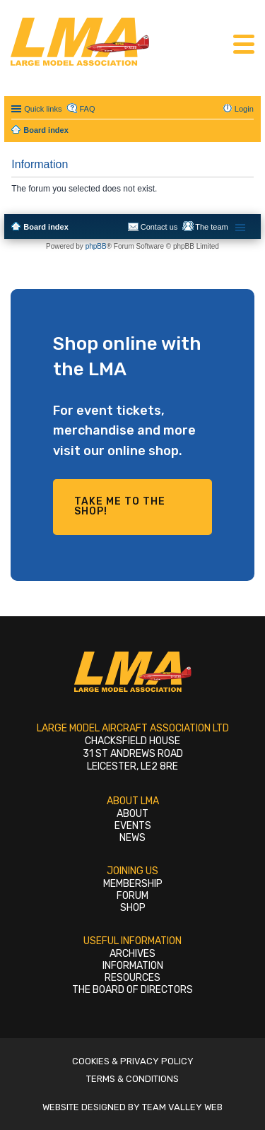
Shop (133, 908)
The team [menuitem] (211, 227)
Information (132, 966)
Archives (132, 954)
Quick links (42, 109)
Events (132, 826)
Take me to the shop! (119, 506)
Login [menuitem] (244, 109)
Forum (132, 896)
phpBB (96, 246)
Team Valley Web (182, 1107)
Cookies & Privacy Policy (133, 1061)
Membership (133, 884)
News (132, 838)
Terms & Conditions (132, 1078)
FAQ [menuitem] (87, 109)
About (132, 814)
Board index (46, 227)
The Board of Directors (132, 990)
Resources (132, 978)
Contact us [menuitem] (159, 227)
